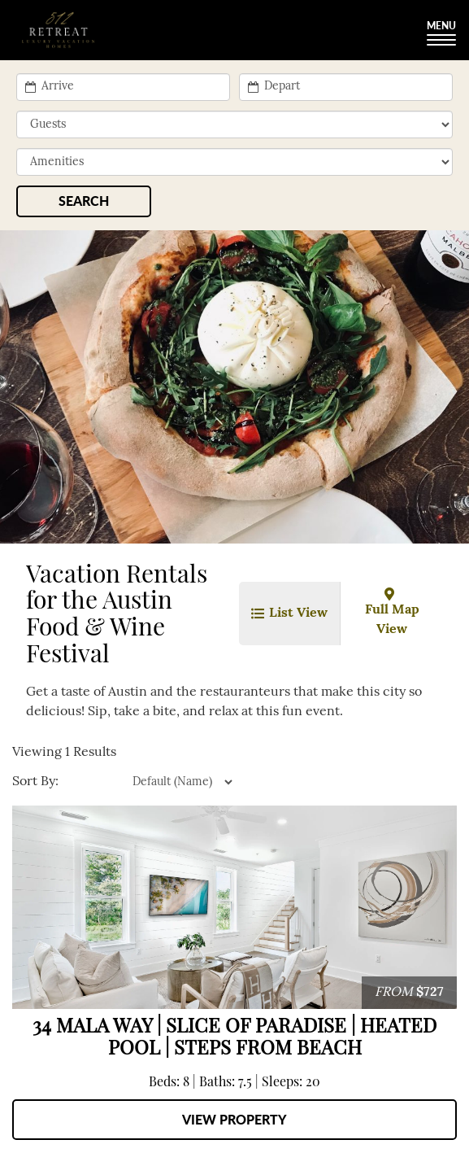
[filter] (234, 162)
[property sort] (147, 782)
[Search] (83, 201)
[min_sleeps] (234, 124)
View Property (234, 1119)
